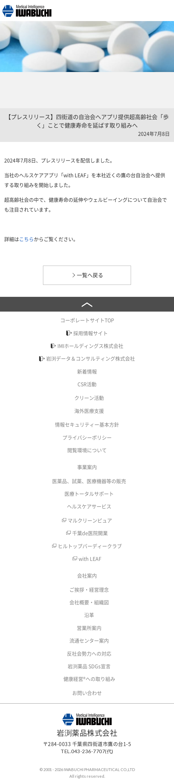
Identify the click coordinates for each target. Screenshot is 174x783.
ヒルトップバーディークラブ (90, 545)
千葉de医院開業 (90, 532)
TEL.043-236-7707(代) (87, 751)
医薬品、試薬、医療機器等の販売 (89, 480)
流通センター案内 (89, 640)
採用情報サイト (90, 333)
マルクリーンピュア (90, 520)
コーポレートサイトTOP (87, 320)
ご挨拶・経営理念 (89, 589)
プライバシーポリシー (87, 437)
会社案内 (87, 575)
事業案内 (87, 466)
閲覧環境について (87, 450)
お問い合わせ (87, 692)
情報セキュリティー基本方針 (87, 424)
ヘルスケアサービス (89, 506)
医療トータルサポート (89, 493)
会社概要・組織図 (89, 602)
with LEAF (90, 558)
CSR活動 (87, 383)
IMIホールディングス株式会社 (90, 345)
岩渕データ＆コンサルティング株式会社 (90, 358)
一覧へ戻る (90, 275)
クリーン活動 (89, 397)
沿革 (89, 614)
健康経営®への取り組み (89, 678)
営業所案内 (89, 627)
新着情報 (87, 371)
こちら (26, 238)
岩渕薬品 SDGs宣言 (89, 666)
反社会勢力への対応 (89, 653)
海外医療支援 (89, 410)
